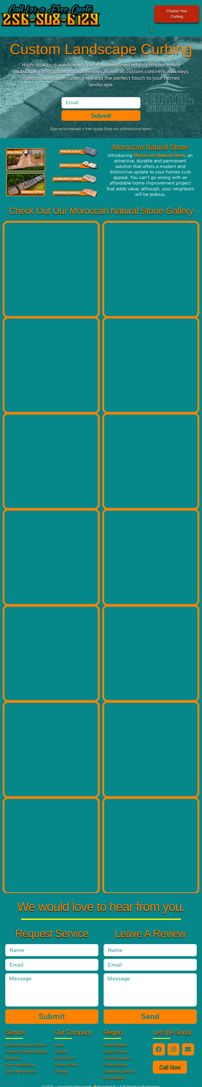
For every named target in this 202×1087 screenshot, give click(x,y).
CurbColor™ (64, 1053)
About (59, 1040)
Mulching (13, 1053)
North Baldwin (115, 1040)
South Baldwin (116, 1059)
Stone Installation (19, 1059)
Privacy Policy (66, 1059)
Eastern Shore (116, 1046)
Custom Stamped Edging (26, 1046)
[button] (151, 24)
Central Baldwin (117, 1053)
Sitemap (61, 1066)
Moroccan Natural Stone (25, 1040)
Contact (61, 1046)
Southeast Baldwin (119, 1066)
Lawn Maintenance (21, 1066)
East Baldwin (114, 1072)
